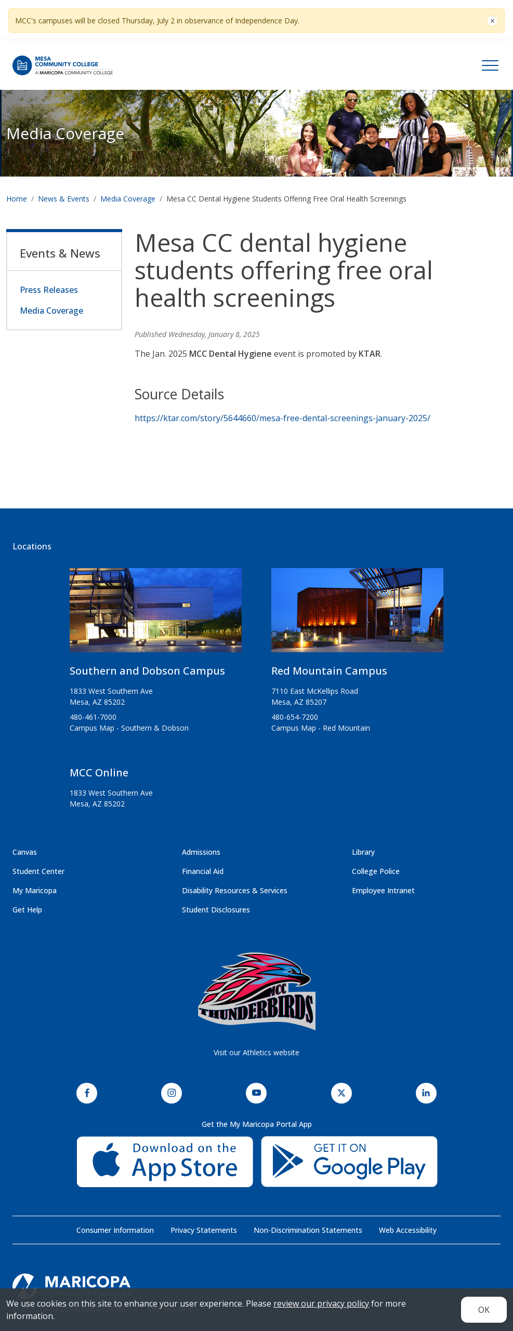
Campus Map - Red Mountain (320, 728)
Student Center (38, 871)
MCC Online (99, 772)
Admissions (201, 852)
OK (484, 1309)
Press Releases (49, 289)
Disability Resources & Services (234, 890)
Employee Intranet (383, 890)
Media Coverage (127, 199)
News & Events (63, 199)
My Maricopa (34, 890)
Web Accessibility (408, 1230)
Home (16, 199)
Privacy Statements (203, 1230)
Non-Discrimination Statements (308, 1230)
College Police (376, 871)
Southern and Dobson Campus (147, 671)
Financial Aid (202, 871)
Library (363, 852)
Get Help (27, 910)
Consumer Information (115, 1230)
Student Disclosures (216, 910)
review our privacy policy (321, 1303)
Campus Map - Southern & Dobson (129, 728)
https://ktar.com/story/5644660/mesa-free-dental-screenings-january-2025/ (282, 418)
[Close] (492, 20)
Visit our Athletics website (256, 1052)
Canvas (24, 852)
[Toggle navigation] (490, 65)
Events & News (60, 253)
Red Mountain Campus (329, 671)
